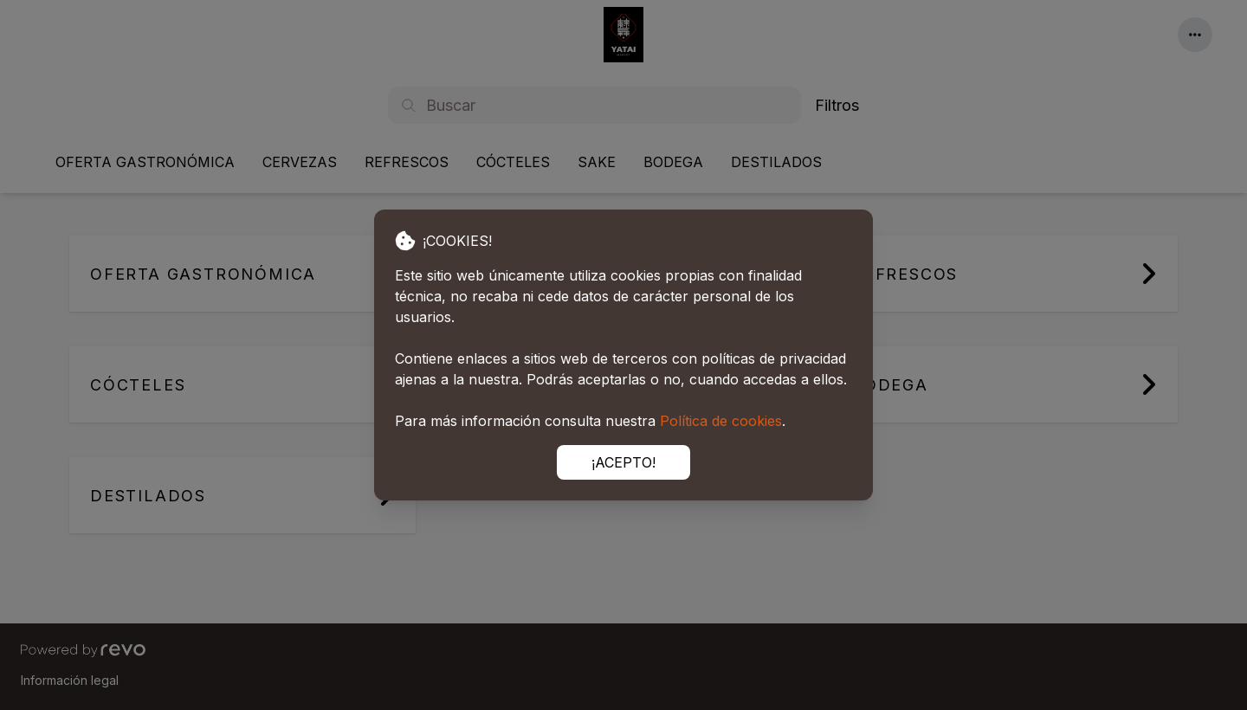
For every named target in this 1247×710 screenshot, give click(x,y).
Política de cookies (721, 420)
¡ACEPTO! (623, 462)
